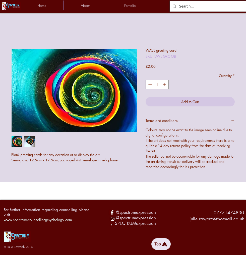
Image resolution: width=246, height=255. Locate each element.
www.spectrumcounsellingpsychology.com (38, 219)
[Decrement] (149, 84)
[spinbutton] (157, 84)
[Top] (161, 244)
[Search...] (207, 6)
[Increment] (165, 84)
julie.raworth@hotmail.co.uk (217, 219)
